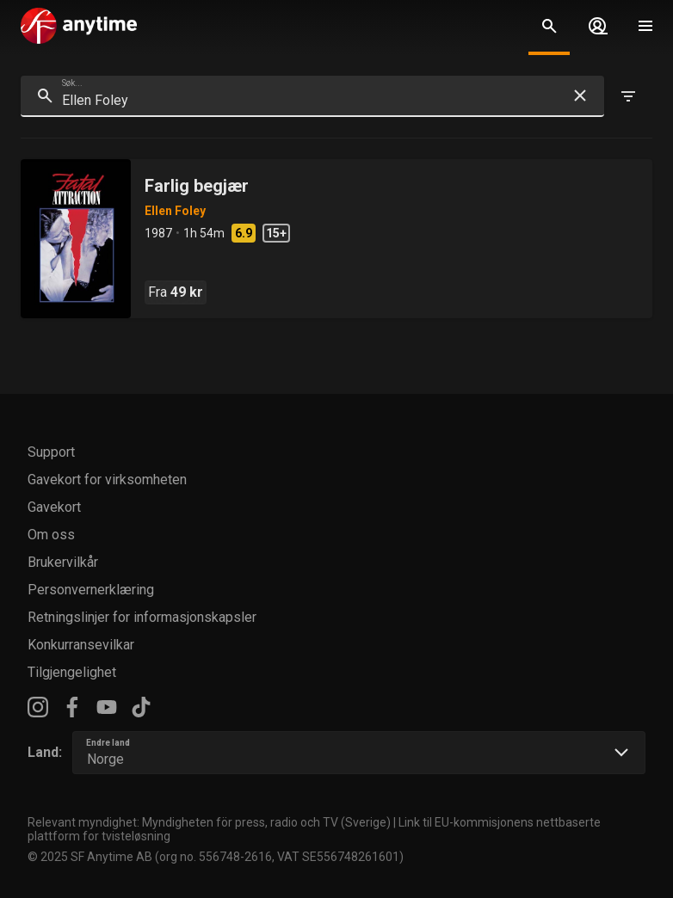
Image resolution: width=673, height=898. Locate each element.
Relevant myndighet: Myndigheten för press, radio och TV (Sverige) (209, 822)
